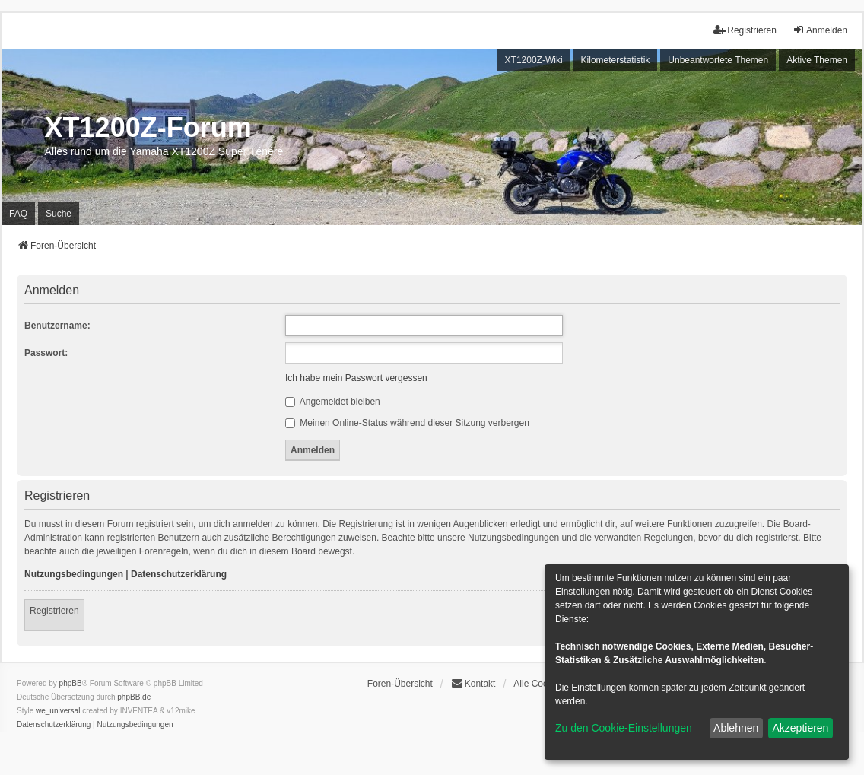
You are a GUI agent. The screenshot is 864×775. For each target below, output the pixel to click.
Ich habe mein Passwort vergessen (356, 378)
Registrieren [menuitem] (745, 30)
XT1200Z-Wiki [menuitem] (534, 60)
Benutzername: (57, 325)
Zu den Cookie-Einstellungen (623, 728)
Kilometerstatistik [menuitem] (615, 60)
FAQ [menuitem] (18, 213)
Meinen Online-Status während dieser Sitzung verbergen (407, 423)
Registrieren (54, 610)
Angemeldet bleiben (332, 401)
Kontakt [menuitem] (473, 683)
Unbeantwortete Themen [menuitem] (718, 60)
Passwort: (46, 353)
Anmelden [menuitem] (820, 30)
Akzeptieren (800, 728)
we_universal (58, 711)
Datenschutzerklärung (179, 574)
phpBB (70, 683)
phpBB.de (134, 697)
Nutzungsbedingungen (73, 574)
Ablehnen (735, 728)
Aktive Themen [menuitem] (816, 60)
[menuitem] (54, 725)
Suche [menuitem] (58, 213)
